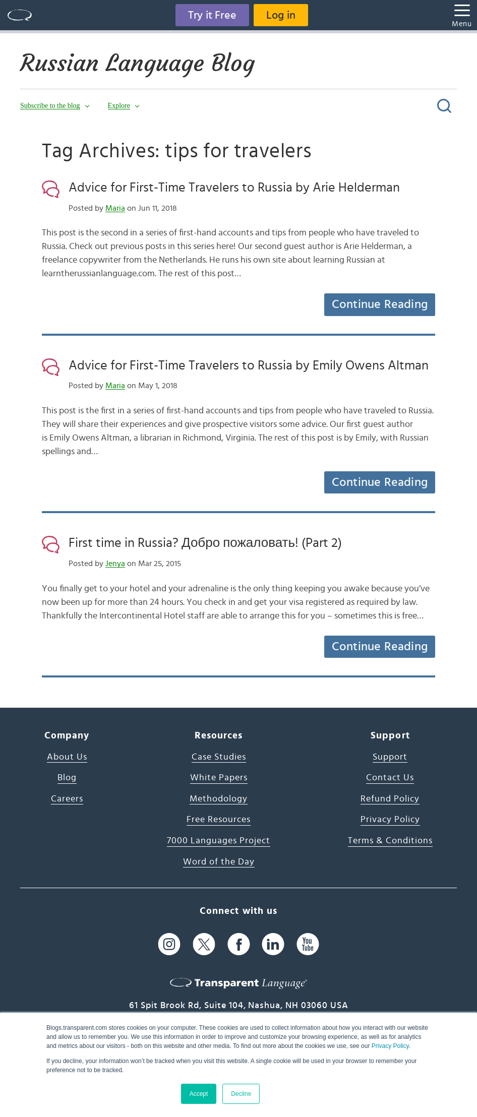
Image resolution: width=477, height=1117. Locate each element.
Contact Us (390, 777)
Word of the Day (219, 861)
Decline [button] (241, 1093)
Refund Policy (390, 798)
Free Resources (219, 819)
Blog (67, 777)
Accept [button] (199, 1093)
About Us (67, 757)
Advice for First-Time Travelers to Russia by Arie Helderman (234, 187)
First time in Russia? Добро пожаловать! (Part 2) (205, 542)
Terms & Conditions (390, 840)
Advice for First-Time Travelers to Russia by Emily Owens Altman (249, 365)
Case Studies (219, 757)
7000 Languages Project (218, 840)
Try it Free (212, 15)
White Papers (219, 777)
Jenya (115, 564)
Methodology (219, 798)
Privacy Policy (390, 1045)
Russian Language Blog (137, 63)
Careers (67, 798)
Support (390, 757)
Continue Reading (380, 304)
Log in (280, 15)
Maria (115, 208)
